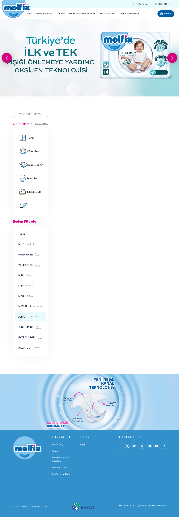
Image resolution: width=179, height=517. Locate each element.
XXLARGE (28, 347)
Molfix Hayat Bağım (61, 474)
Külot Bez (28, 151)
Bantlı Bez (30, 165)
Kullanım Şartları (126, 505)
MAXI (26, 296)
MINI (25, 275)
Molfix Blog (57, 444)
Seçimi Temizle (41, 123)
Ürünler (55, 451)
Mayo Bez (28, 178)
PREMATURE (30, 254)
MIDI (25, 285)
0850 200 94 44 (163, 4)
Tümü (26, 137)
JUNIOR (27, 316)
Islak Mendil (29, 192)
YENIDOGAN (30, 265)
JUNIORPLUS (30, 327)
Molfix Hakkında (60, 467)
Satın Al (166, 13)
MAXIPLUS (30, 306)
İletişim (82, 444)
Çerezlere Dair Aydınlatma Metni (152, 505)
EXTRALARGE (30, 337)
